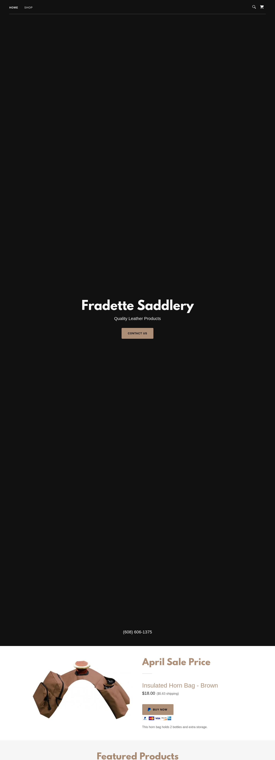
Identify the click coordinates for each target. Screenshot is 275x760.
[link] (262, 7)
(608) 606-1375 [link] (137, 632)
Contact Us (137, 333)
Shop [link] (28, 7)
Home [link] (13, 7)
